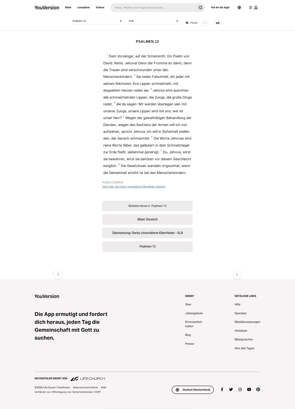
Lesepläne (83, 7)
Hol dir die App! (220, 7)
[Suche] (153, 8)
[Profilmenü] (253, 7)
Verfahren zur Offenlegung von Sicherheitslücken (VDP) (68, 391)
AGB (103, 387)
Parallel (192, 22)
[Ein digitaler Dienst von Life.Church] (147, 376)
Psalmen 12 (98, 21)
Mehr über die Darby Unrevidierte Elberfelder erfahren (133, 186)
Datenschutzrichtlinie (85, 387)
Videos (100, 7)
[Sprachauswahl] (239, 7)
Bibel (68, 7)
